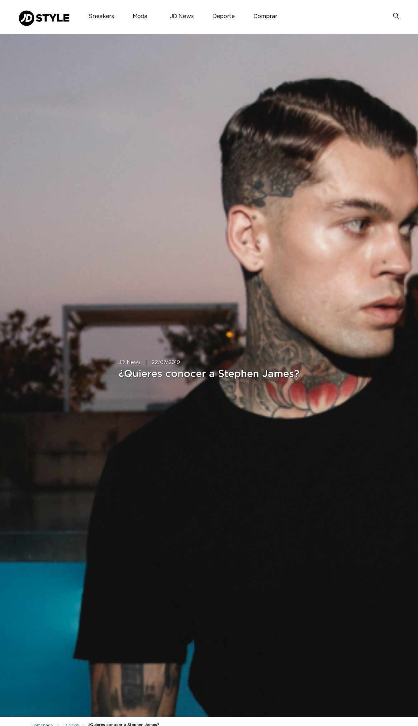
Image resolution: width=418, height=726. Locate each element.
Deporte (223, 16)
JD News (182, 16)
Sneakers (101, 16)
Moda (140, 16)
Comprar (265, 16)
